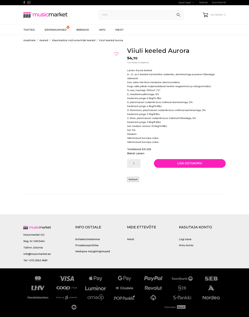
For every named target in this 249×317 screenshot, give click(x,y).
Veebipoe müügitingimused (92, 251)
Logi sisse (185, 239)
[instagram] (28, 2)
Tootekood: (134, 149)
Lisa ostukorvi (189, 163)
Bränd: (131, 153)
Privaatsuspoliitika (86, 245)
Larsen (140, 153)
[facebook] (24, 2)
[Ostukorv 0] (214, 14)
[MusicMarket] (57, 15)
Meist (119, 29)
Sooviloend (219, 2)
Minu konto (186, 245)
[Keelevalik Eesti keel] (186, 3)
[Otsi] (141, 15)
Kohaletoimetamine (87, 239)
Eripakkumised (57, 28)
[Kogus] (133, 163)
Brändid (82, 29)
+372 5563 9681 (38, 260)
